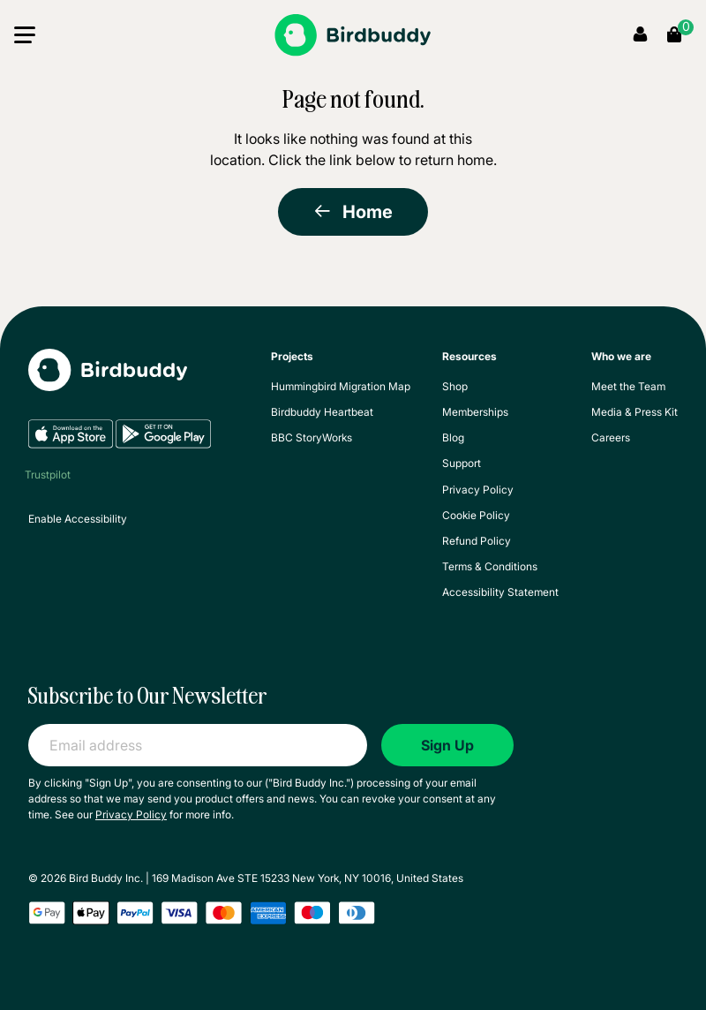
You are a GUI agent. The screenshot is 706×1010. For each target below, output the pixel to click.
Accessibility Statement (500, 592)
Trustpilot (48, 474)
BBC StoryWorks (311, 437)
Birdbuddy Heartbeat (322, 411)
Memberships (475, 411)
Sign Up (447, 745)
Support (461, 463)
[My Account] (640, 35)
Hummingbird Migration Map (340, 386)
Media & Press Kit (634, 411)
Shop (455, 386)
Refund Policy (476, 540)
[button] (24, 39)
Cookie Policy (476, 515)
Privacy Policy (478, 489)
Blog (453, 437)
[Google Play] (163, 444)
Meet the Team (628, 386)
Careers (610, 437)
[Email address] (197, 745)
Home (353, 211)
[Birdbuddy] (352, 35)
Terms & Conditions (489, 566)
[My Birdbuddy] (107, 382)
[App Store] (72, 444)
